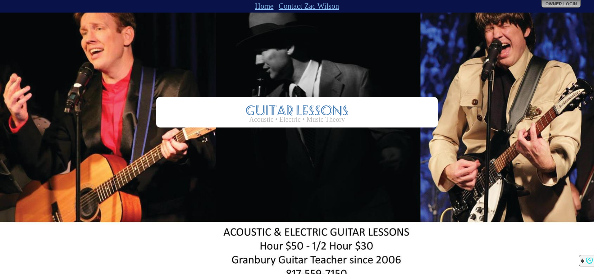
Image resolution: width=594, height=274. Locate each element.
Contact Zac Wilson (309, 6)
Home (264, 6)
